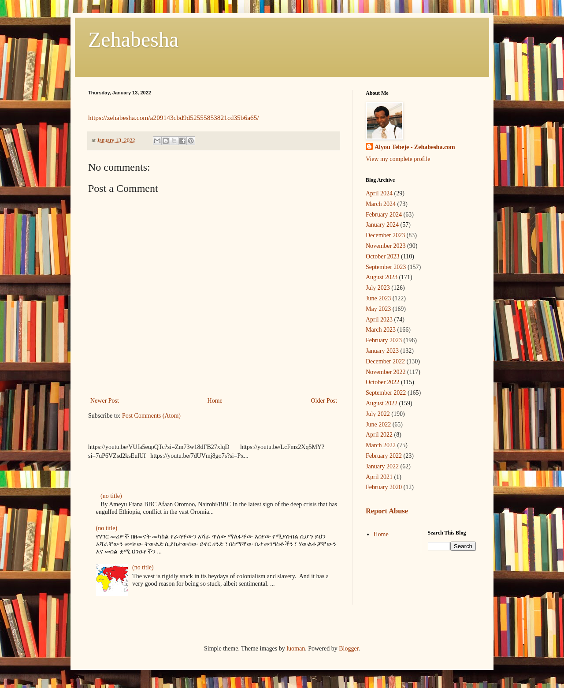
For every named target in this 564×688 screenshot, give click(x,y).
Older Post (324, 400)
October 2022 (383, 382)
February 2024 (384, 214)
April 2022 (379, 434)
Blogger (348, 648)
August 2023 (381, 277)
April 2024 (379, 193)
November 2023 (386, 246)
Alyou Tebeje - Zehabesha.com (415, 147)
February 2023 (384, 340)
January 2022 (382, 466)
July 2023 (378, 287)
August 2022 (381, 403)
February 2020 (384, 487)
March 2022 (381, 445)
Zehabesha (133, 39)
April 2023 (379, 319)
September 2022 (386, 392)
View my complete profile (398, 159)
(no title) (111, 496)
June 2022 (378, 424)
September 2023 (386, 267)
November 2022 (386, 372)
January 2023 (382, 351)
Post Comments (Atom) (151, 415)
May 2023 (378, 309)
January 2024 (382, 224)
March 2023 (381, 329)
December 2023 (385, 235)
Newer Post (104, 400)
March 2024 (381, 204)
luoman (295, 648)
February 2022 (384, 455)
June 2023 (378, 298)
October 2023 (383, 256)
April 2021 (379, 477)
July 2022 (378, 414)
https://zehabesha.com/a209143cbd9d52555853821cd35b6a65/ (173, 117)
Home (215, 400)
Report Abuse (387, 511)
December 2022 (385, 361)
